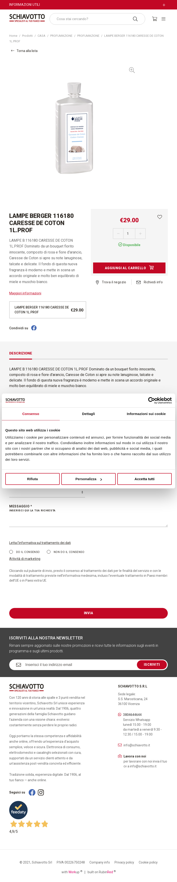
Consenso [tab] (30, 414)
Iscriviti (152, 664)
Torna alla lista (24, 51)
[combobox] (97, 19)
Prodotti (27, 35)
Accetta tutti (145, 479)
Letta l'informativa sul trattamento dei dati (40, 543)
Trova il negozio (111, 282)
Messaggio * (88, 508)
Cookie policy (148, 862)
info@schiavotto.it (137, 745)
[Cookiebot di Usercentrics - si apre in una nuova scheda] (151, 400)
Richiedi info (149, 282)
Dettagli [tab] (88, 414)
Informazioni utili (24, 4)
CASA (41, 35)
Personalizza (88, 479)
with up (72, 872)
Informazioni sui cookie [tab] (146, 414)
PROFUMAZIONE (61, 35)
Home (13, 35)
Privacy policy (124, 862)
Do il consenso (24, 552)
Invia (88, 613)
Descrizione (20, 353)
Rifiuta (32, 479)
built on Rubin (102, 872)
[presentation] (44, 599)
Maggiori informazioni (25, 293)
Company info (99, 862)
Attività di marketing (24, 559)
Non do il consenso (65, 552)
